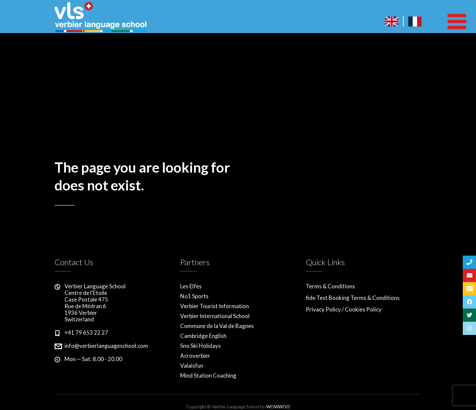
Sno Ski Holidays (200, 346)
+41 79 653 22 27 (86, 332)
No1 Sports (194, 296)
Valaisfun (191, 365)
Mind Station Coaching (208, 375)
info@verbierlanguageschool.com (106, 345)
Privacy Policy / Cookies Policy (343, 309)
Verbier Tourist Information (214, 306)
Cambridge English (203, 336)
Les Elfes (191, 286)
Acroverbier (195, 355)
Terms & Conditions (330, 286)
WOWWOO (278, 406)
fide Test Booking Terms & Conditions (353, 298)
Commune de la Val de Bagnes (217, 326)
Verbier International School (215, 316)
